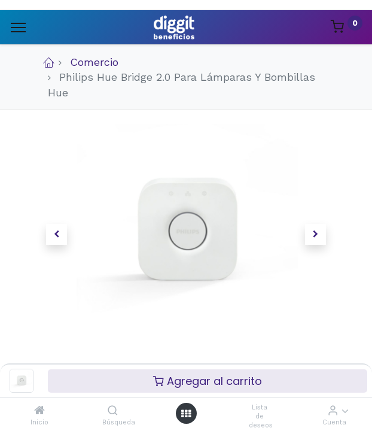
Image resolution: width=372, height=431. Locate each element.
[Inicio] (39, 410)
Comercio (94, 62)
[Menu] (18, 27)
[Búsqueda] (112, 410)
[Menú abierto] (186, 413)
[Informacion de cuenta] (333, 410)
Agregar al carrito (207, 381)
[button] (56, 234)
